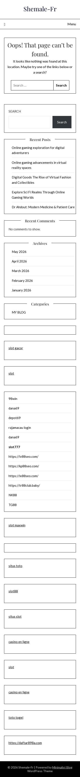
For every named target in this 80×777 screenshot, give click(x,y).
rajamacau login (20, 427)
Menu (71, 24)
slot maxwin (17, 525)
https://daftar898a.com (25, 743)
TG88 (13, 505)
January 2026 (21, 290)
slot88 (13, 591)
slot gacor (16, 348)
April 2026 (19, 261)
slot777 (14, 447)
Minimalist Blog (62, 767)
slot (11, 373)
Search (15, 111)
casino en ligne (19, 642)
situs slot (15, 616)
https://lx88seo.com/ (23, 476)
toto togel (16, 717)
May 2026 (19, 252)
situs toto (15, 566)
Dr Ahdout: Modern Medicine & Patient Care (43, 207)
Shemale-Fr (40, 9)
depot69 (15, 418)
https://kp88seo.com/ (24, 466)
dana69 (14, 408)
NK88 (13, 495)
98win (13, 399)
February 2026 (22, 280)
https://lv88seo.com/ (23, 456)
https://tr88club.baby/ (24, 485)
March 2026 (20, 271)
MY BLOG (19, 312)
